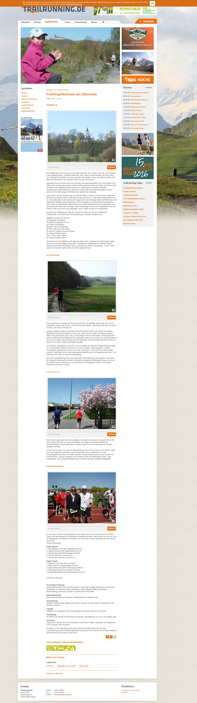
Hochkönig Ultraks (137, 128)
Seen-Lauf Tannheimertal (139, 125)
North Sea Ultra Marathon (139, 100)
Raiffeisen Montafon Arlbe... (134, 209)
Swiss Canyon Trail (137, 121)
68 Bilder (111, 529)
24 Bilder (111, 167)
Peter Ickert (84, 666)
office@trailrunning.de (63, 695)
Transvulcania (135, 96)
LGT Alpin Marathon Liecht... (134, 199)
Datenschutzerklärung (74, 4)
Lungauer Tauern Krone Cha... (135, 216)
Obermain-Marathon (61, 90)
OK (152, 3)
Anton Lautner (56, 99)
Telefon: (49, 690)
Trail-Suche (25, 108)
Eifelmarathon (128, 202)
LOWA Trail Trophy (137, 114)
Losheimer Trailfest (130, 213)
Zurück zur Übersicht (54, 673)
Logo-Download (27, 105)
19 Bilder (111, 434)
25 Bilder (111, 317)
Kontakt (124, 692)
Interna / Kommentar (29, 99)
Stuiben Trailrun (136, 110)
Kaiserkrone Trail (130, 206)
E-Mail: (48, 695)
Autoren (24, 96)
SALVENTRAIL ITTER (138, 117)
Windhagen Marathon (138, 107)
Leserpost (25, 102)
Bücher (24, 93)
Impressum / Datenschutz (131, 690)
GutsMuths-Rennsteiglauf (139, 92)
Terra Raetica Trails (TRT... (133, 220)
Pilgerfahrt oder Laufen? (66, 666)
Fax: (47, 692)
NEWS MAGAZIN (27, 111)
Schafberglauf (135, 103)
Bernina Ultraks (129, 224)
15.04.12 (50, 666)
